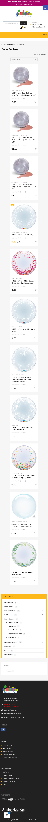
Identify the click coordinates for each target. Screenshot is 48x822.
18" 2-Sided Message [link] (18, 374)
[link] (45, 7)
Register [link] (29, 4)
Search (23, 23)
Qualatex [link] (9, 671)
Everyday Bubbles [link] (13, 622)
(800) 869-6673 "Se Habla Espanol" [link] (37, 26)
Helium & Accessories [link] (10, 642)
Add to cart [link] (35, 102)
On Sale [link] (6, 650)
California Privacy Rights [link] (11, 778)
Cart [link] (4, 784)
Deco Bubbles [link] (12, 626)
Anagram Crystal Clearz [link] (19, 90)
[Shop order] (24, 59)
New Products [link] (8, 654)
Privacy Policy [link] (7, 775)
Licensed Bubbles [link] (13, 630)
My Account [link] (6, 772)
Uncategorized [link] (8, 602)
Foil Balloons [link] (8, 615)
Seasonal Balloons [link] (10, 611)
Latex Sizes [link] (7, 646)
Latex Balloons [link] (8, 606)
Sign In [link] (24, 4)
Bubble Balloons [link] (10, 44)
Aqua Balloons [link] (12, 637)
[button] (43, 35)
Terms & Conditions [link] (9, 781)
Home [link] (3, 44)
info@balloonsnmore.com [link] (12, 713)
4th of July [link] (15, 425)
